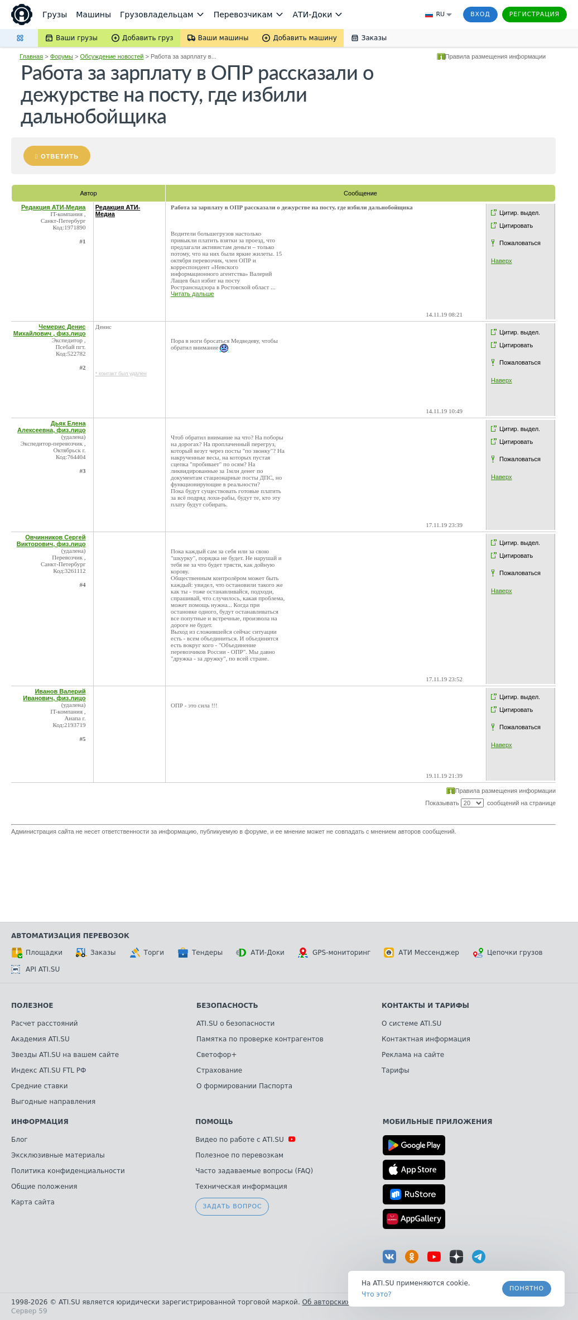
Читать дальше (192, 293)
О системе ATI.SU (411, 1023)
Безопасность (227, 1006)
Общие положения (44, 1186)
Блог (19, 1140)
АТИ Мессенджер (421, 953)
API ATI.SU (35, 969)
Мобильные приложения (438, 1122)
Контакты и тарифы (425, 1006)
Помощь (214, 1122)
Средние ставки (39, 1086)
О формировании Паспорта (244, 1086)
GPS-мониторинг (334, 953)
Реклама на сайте (413, 1055)
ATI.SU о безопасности (235, 1023)
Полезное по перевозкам (239, 1155)
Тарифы (396, 1070)
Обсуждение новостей (112, 56)
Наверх (501, 260)
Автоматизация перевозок (70, 936)
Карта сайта (33, 1202)
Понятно (526, 1288)
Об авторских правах (339, 1302)
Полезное (32, 1006)
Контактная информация (426, 1039)
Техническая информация (241, 1186)
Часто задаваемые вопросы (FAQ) (254, 1171)
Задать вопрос (232, 1206)
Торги (146, 952)
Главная (31, 56)
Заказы (96, 952)
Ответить (60, 156)
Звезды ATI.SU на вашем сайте (65, 1055)
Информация (40, 1122)
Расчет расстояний (44, 1023)
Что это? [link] (377, 1294)
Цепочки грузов (508, 952)
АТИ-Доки (260, 952)
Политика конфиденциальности (68, 1171)
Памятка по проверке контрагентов (260, 1039)
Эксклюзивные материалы (58, 1155)
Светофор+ (216, 1055)
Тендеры (200, 952)
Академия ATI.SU (40, 1039)
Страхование (219, 1070)
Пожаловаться (520, 243)
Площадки (36, 952)
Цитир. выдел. (519, 212)
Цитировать (516, 225)
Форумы (61, 56)
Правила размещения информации (495, 56)
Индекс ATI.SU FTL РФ (48, 1070)
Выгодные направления (53, 1102)
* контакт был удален (121, 373)
